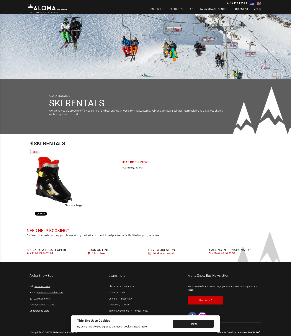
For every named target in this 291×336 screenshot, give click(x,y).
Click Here (96, 253)
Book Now (126, 298)
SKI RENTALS (49, 143)
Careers (113, 298)
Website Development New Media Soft (239, 332)
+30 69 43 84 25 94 (41, 253)
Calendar (113, 292)
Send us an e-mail (161, 253)
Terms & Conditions (119, 310)
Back (35, 151)
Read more (140, 326)
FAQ (124, 292)
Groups (126, 304)
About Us (113, 286)
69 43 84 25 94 (237, 3)
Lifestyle (113, 304)
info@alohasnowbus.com (50, 292)
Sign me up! (205, 300)
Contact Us (128, 286)
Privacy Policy (141, 310)
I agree (193, 323)
